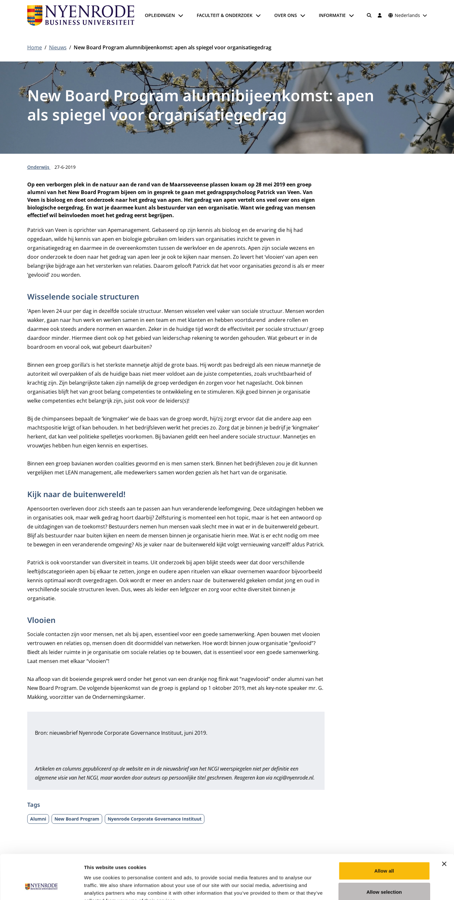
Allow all (384, 832)
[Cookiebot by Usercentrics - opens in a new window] (41, 887)
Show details (336, 887)
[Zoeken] (369, 15)
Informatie (332, 15)
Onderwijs (39, 167)
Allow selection (384, 853)
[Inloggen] (380, 15)
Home (34, 47)
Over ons (285, 15)
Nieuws (58, 47)
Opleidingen (160, 15)
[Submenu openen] (180, 15)
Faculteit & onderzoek (224, 15)
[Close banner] (444, 825)
